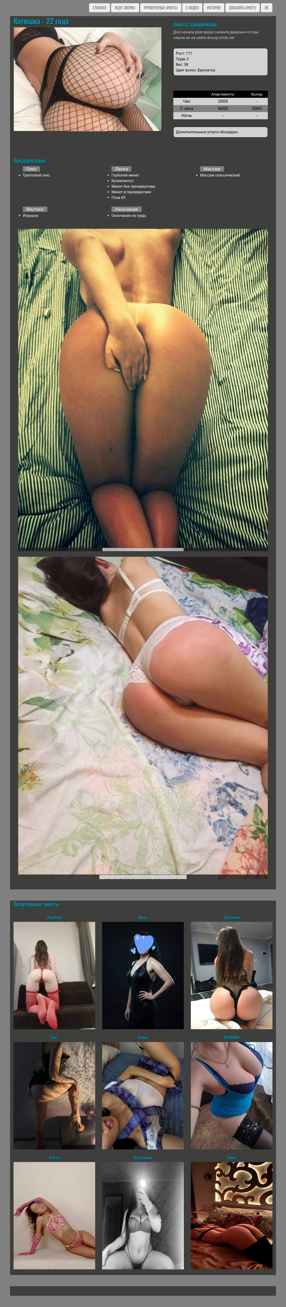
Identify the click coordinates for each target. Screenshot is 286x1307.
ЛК (267, 8)
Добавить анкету (242, 8)
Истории (213, 8)
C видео (192, 8)
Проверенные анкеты (161, 8)
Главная (99, 8)
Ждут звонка (125, 8)
